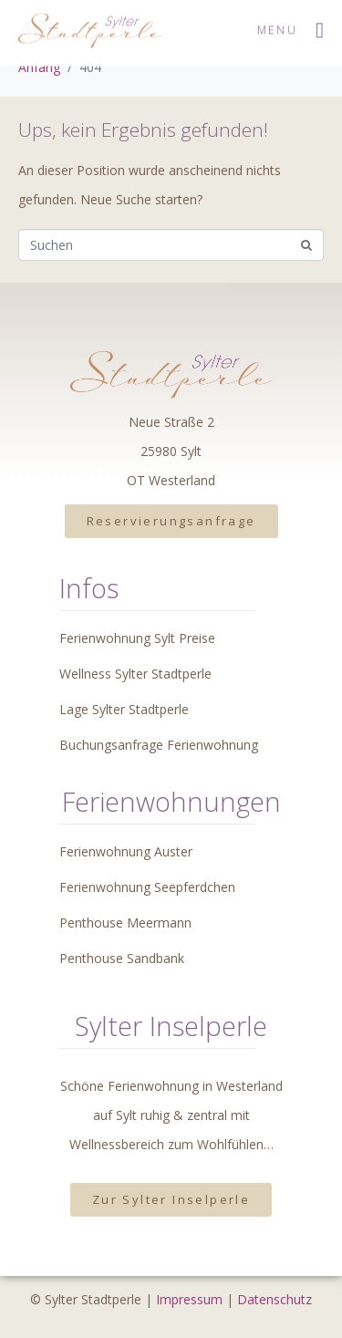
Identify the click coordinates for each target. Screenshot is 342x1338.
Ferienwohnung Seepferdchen (147, 887)
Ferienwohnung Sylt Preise (137, 638)
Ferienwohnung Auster (125, 851)
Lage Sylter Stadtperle (124, 709)
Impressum (189, 1299)
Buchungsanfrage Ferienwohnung (158, 744)
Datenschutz (274, 1299)
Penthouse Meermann (125, 922)
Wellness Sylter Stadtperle (135, 673)
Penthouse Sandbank (121, 958)
